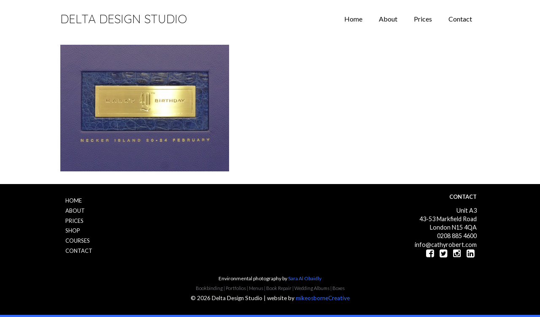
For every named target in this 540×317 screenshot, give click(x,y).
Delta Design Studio (123, 18)
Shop (72, 230)
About (388, 19)
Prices (423, 19)
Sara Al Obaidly (304, 278)
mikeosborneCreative (323, 298)
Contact (460, 19)
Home (353, 19)
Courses (77, 240)
